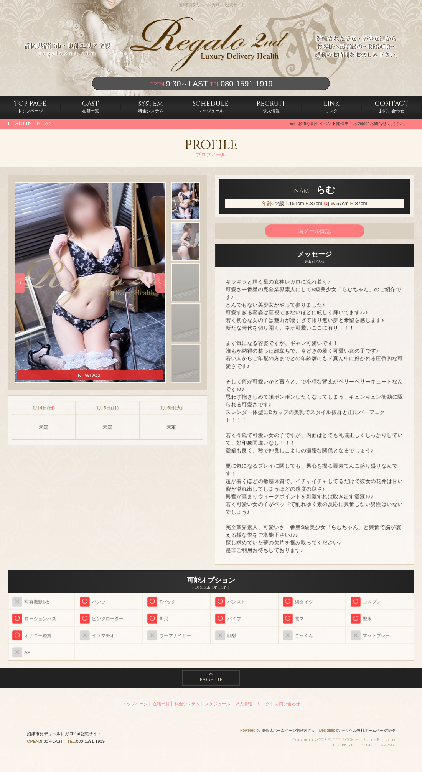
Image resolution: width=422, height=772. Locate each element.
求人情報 (271, 106)
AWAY (389, 745)
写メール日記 (314, 231)
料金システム (150, 106)
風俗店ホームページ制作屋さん (288, 730)
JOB (376, 745)
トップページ (30, 106)
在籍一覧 (90, 106)
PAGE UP (211, 679)
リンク (331, 106)
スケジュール (211, 106)
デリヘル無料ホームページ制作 (368, 730)
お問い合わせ (392, 106)
